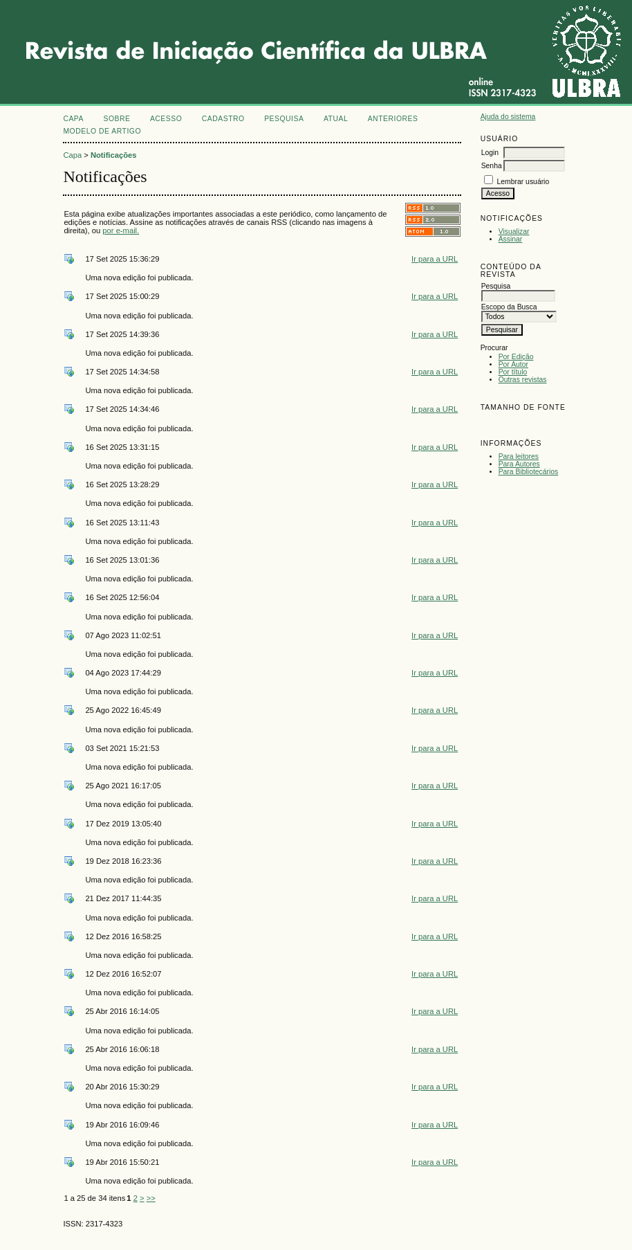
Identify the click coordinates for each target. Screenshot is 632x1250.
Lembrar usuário (523, 181)
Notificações (114, 155)
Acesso (166, 119)
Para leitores (519, 456)
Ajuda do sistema (508, 116)
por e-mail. (120, 230)
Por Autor (513, 364)
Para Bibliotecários (529, 471)
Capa (73, 119)
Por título (513, 372)
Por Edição (516, 357)
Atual (336, 119)
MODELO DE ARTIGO (102, 131)
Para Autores (519, 464)
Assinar (511, 239)
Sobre (116, 119)
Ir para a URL (434, 259)
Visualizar (514, 231)
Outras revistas (523, 379)
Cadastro (223, 119)
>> (151, 1198)
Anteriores (393, 119)
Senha (491, 166)
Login (490, 152)
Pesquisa (284, 119)
